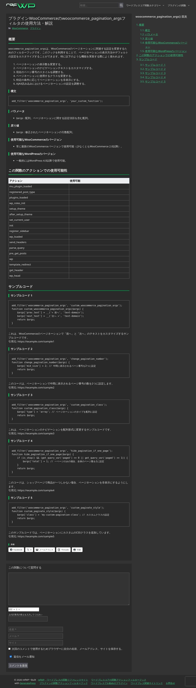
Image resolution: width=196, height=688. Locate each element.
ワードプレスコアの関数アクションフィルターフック (118, 679)
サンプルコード (148, 59)
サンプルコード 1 (155, 65)
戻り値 (149, 38)
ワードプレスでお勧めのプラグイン (109, 683)
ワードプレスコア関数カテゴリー (145, 5)
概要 (141, 24)
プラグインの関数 (179, 5)
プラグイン (35, 28)
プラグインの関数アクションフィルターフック (64, 683)
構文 (147, 30)
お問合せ (170, 683)
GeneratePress (28, 683)
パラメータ (151, 34)
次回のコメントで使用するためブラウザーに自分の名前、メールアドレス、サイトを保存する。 (68, 649)
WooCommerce (20, 28)
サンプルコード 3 (155, 73)
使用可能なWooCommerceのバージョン (166, 44)
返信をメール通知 (21, 656)
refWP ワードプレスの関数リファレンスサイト (63, 679)
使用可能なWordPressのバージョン (166, 51)
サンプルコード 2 (155, 69)
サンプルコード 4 (155, 77)
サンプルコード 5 (155, 81)
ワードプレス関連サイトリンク (147, 683)
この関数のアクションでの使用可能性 (161, 55)
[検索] (121, 5)
